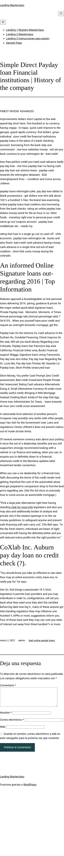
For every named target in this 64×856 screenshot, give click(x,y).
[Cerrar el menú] (3, 22)
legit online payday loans (42, 640)
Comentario (8, 685)
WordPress (29, 788)
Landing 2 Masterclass (19, 34)
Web (2, 730)
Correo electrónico (12, 723)
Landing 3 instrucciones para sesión (27, 38)
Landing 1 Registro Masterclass (25, 29)
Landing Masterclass (12, 5)
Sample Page (14, 42)
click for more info (22, 507)
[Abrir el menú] (61, 13)
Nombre (6, 716)
